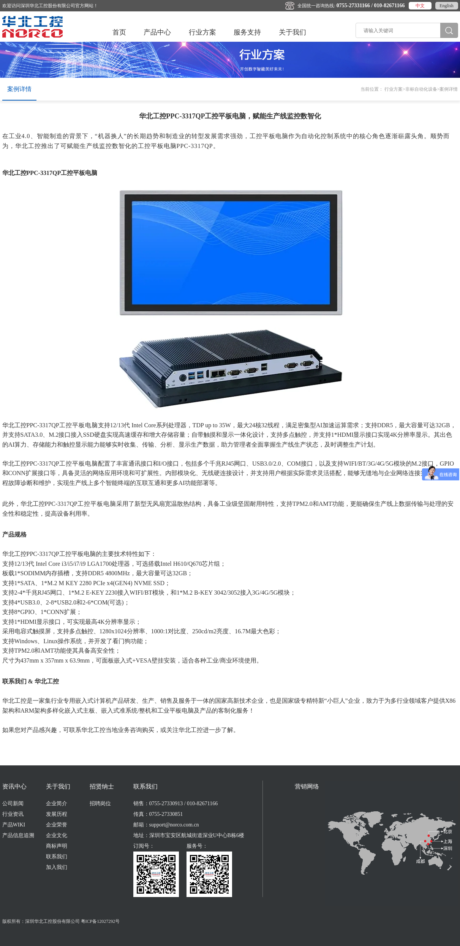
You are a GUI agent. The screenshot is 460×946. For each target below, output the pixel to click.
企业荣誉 (56, 825)
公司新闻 (13, 803)
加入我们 (56, 867)
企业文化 (56, 835)
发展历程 (56, 814)
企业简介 (56, 803)
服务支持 (247, 32)
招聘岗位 (100, 803)
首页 (119, 32)
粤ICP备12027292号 (100, 921)
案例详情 (19, 89)
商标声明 (56, 846)
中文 (420, 5)
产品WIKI (13, 825)
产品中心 (157, 32)
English (446, 5)
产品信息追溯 (18, 835)
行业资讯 (13, 814)
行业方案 (202, 32)
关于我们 (292, 32)
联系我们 (56, 856)
